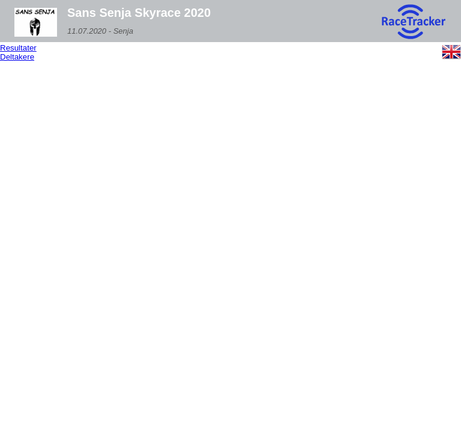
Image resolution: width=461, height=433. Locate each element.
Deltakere (17, 56)
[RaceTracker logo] (413, 22)
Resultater (18, 47)
